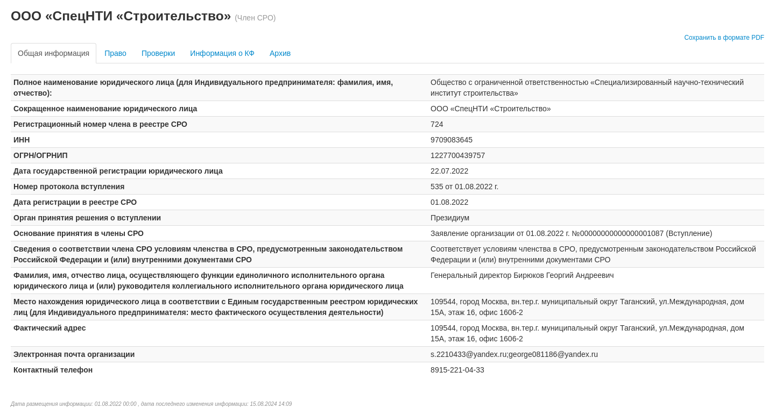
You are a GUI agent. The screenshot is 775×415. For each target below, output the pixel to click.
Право (115, 53)
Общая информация (53, 53)
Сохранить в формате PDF (724, 37)
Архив (280, 53)
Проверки (158, 53)
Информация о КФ (222, 53)
